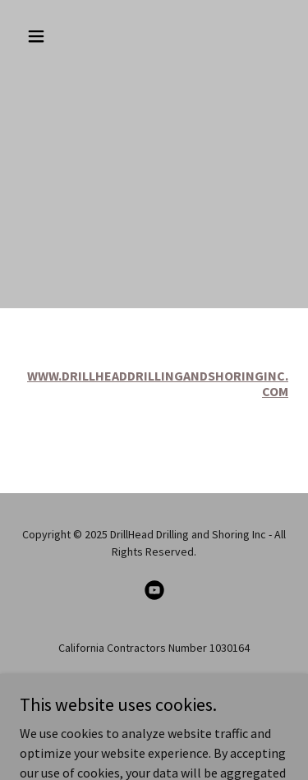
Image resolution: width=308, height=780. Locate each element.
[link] (154, 590)
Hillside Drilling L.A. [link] (154, 693)
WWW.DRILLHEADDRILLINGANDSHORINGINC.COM (157, 383)
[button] (40, 36)
